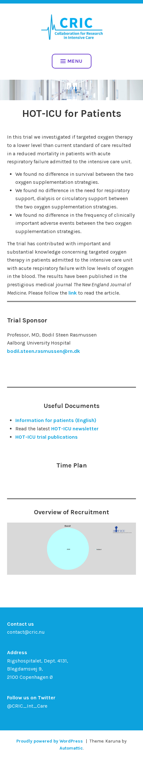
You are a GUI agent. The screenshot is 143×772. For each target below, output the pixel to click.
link (72, 293)
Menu (71, 61)
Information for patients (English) (55, 420)
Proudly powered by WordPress (49, 741)
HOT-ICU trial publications (46, 437)
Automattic (71, 748)
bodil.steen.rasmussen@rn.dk (43, 351)
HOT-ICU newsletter (75, 429)
